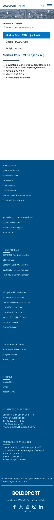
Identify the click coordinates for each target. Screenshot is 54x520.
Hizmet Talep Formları (12, 307)
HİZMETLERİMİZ (11, 250)
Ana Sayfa (8, 23)
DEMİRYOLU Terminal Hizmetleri (16, 270)
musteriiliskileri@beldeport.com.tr (19, 427)
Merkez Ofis (7, 382)
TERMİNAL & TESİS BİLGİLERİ (18, 217)
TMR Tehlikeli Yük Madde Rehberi (17, 195)
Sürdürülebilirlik (9, 190)
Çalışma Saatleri (10, 322)
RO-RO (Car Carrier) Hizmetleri (16, 275)
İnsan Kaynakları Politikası (14, 350)
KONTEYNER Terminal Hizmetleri (16, 255)
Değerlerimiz (8, 180)
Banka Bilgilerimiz (10, 327)
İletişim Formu (14, 48)
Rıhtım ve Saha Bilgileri (13, 228)
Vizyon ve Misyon (10, 175)
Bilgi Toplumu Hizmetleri (13, 200)
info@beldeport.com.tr (18, 77)
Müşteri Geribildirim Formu (14, 317)
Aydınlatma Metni (18, 481)
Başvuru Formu (9, 360)
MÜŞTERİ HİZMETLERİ (14, 292)
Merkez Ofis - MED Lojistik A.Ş (23, 35)
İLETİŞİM (7, 377)
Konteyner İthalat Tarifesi (13, 297)
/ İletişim (17, 23)
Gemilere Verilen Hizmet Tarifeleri (17, 302)
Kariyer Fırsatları (10, 355)
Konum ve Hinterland (12, 223)
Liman (5, 387)
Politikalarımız (9, 185)
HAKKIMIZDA (10, 165)
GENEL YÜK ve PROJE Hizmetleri (15, 265)
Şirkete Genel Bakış (11, 170)
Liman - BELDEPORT (17, 41)
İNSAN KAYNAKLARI (13, 344)
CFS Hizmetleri (9, 260)
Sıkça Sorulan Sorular (12, 312)
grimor (27, 511)
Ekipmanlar (8, 233)
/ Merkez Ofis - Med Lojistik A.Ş (18, 27)
